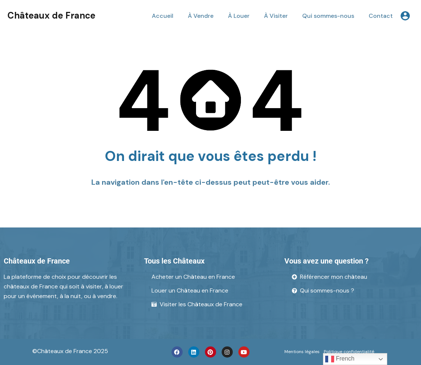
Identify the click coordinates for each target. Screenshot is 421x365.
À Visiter (276, 16)
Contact (381, 16)
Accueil (162, 16)
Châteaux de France (51, 15)
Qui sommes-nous (328, 16)
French (339, 359)
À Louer (238, 16)
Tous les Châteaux (174, 260)
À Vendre (200, 16)
